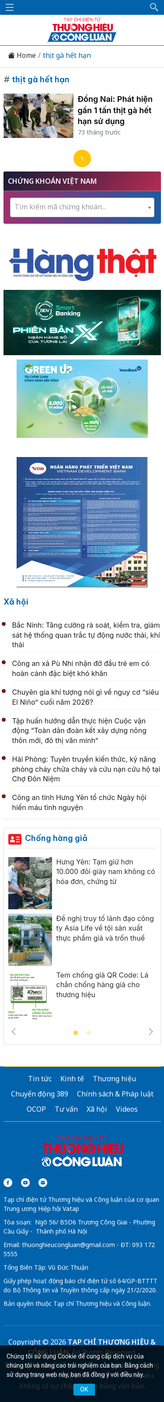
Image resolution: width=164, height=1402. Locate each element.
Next (151, 1031)
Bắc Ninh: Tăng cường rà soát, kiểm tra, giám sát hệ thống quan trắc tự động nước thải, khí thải (86, 635)
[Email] (42, 1182)
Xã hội (15, 602)
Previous (13, 1031)
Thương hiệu (114, 1078)
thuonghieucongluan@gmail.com (68, 1245)
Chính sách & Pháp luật (115, 1094)
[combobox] (82, 207)
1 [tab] (75, 1033)
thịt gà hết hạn (67, 55)
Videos (127, 1109)
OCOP (36, 1109)
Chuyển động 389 (39, 1094)
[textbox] (82, 207)
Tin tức (40, 1078)
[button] (154, 7)
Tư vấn (66, 1109)
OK (84, 1389)
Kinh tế (72, 1078)
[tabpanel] (82, 942)
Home (22, 55)
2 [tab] (88, 1033)
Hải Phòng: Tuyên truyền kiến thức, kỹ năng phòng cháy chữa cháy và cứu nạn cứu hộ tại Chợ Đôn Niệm (86, 769)
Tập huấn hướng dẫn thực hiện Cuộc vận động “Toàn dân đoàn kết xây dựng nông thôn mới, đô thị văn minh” (79, 730)
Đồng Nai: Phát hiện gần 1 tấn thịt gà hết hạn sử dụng (115, 109)
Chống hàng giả (56, 838)
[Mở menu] (9, 7)
